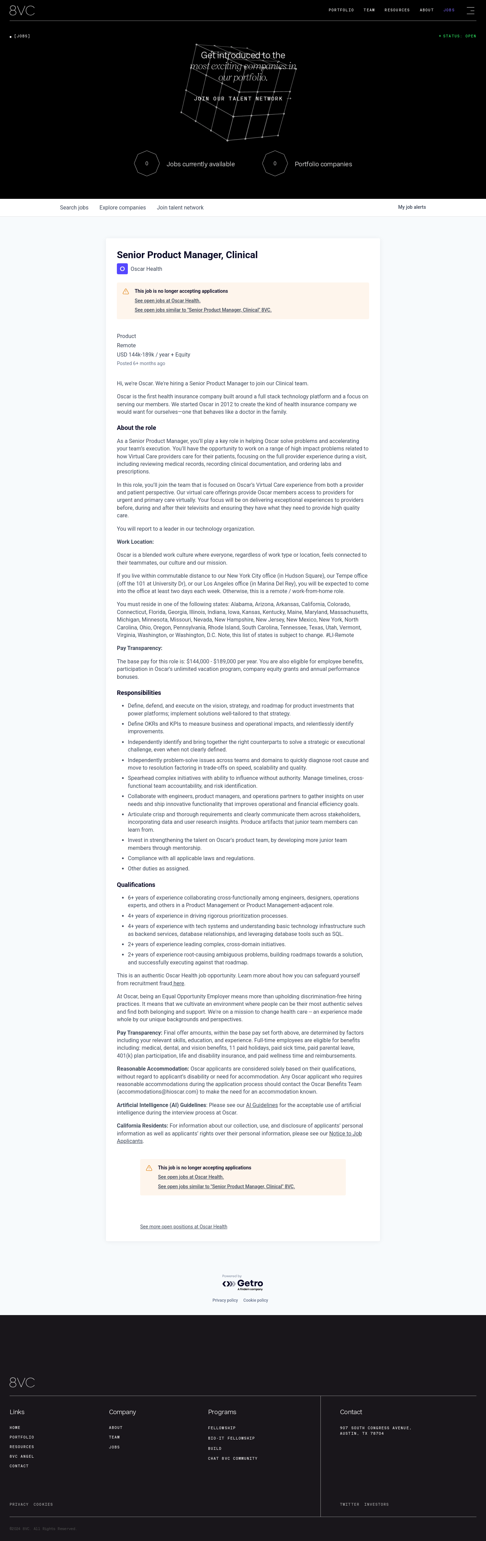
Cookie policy (255, 1300)
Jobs (449, 10)
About (427, 10)
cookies (43, 1504)
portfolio (22, 1437)
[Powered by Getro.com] (243, 1283)
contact (19, 1466)
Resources (397, 10)
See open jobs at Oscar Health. (168, 300)
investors (376, 1504)
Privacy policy (225, 1300)
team (114, 1437)
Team (369, 10)
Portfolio (341, 10)
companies (122, 207)
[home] (22, 10)
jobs (74, 207)
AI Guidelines (262, 1105)
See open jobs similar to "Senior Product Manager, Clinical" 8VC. (203, 310)
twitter (349, 1504)
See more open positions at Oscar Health (183, 1226)
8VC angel (22, 1456)
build (215, 1448)
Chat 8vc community (233, 1458)
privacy (19, 1504)
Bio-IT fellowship (231, 1438)
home (15, 1427)
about (116, 1427)
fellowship (222, 1428)
